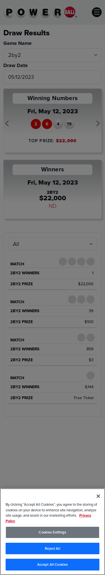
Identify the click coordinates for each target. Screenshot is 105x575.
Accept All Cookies (52, 564)
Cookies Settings (52, 532)
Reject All (52, 548)
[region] (52, 531)
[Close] (98, 496)
